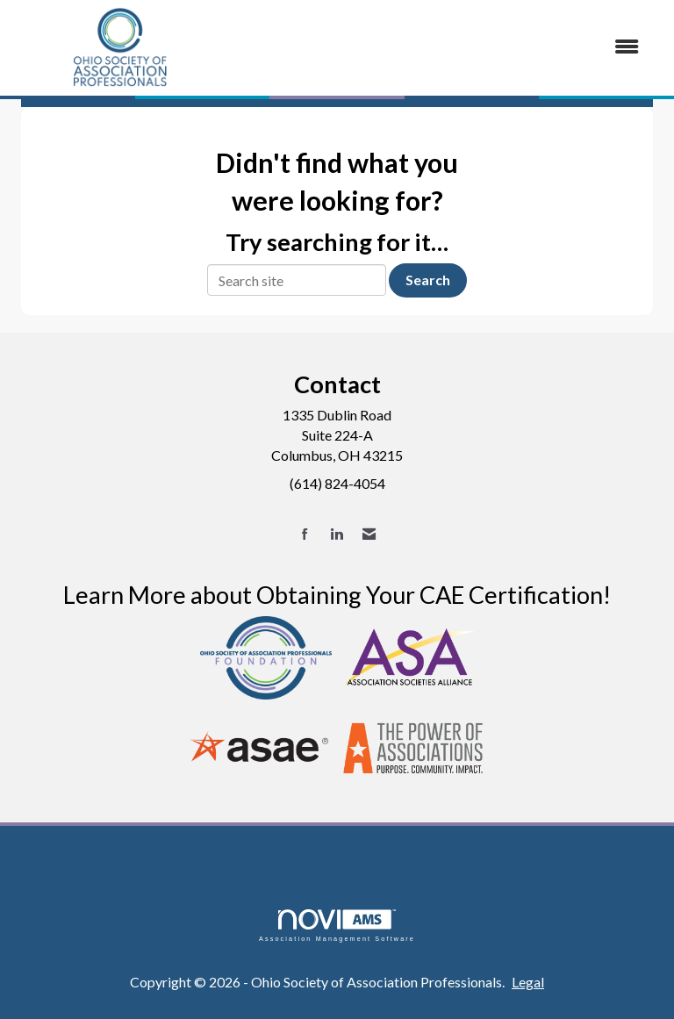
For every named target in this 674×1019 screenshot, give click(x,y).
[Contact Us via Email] (369, 534)
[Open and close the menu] (441, 47)
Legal (528, 981)
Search (427, 279)
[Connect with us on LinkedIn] (336, 534)
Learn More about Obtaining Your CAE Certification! (337, 594)
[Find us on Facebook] (304, 534)
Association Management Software (337, 925)
